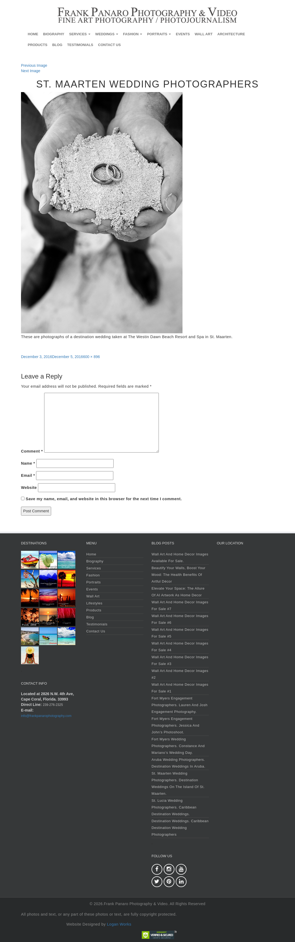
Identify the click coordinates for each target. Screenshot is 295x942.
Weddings (106, 34)
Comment (32, 451)
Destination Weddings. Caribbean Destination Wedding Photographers (180, 827)
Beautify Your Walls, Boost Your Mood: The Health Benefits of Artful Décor (178, 574)
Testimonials (80, 45)
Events (183, 34)
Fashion (132, 34)
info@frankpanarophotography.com (46, 716)
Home (33, 34)
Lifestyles (94, 603)
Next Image (30, 71)
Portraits (159, 34)
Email (28, 475)
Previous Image (34, 65)
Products (37, 45)
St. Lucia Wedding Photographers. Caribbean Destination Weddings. (174, 807)
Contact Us (109, 45)
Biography (53, 34)
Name (28, 463)
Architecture (231, 34)
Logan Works (119, 924)
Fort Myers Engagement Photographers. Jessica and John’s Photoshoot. (175, 725)
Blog (57, 45)
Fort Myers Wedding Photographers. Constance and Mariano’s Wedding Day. (178, 746)
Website (29, 487)
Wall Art (203, 34)
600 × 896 (91, 357)
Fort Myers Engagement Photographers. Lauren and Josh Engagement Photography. (180, 705)
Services (79, 34)
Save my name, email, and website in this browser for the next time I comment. (104, 499)
